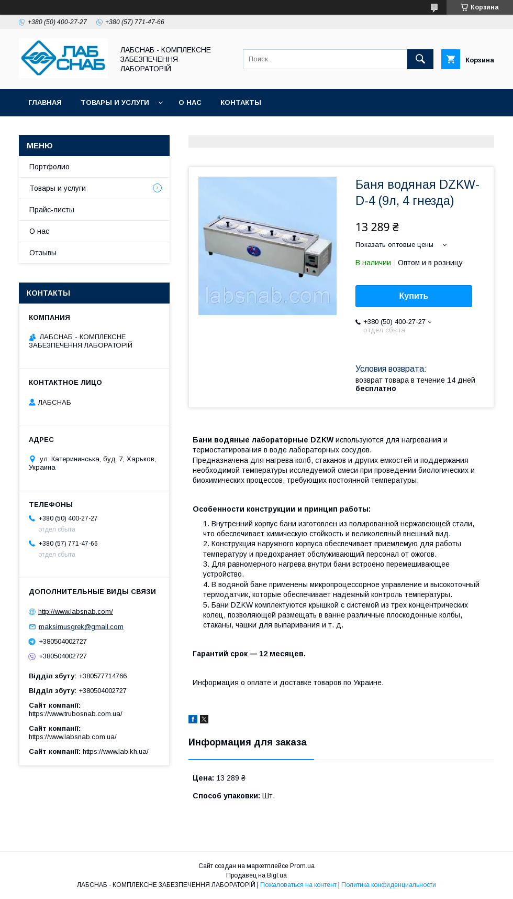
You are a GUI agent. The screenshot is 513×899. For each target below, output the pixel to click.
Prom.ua (302, 866)
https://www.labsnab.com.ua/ (73, 737)
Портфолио (49, 167)
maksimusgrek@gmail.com (81, 627)
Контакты (240, 102)
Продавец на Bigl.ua (256, 875)
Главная (45, 102)
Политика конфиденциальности (388, 885)
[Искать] (420, 59)
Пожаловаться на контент (298, 885)
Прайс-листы (51, 209)
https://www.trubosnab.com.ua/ (75, 714)
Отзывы (43, 252)
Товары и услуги (115, 102)
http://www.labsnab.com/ (75, 611)
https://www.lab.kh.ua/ (116, 751)
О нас (190, 102)
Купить (414, 295)
